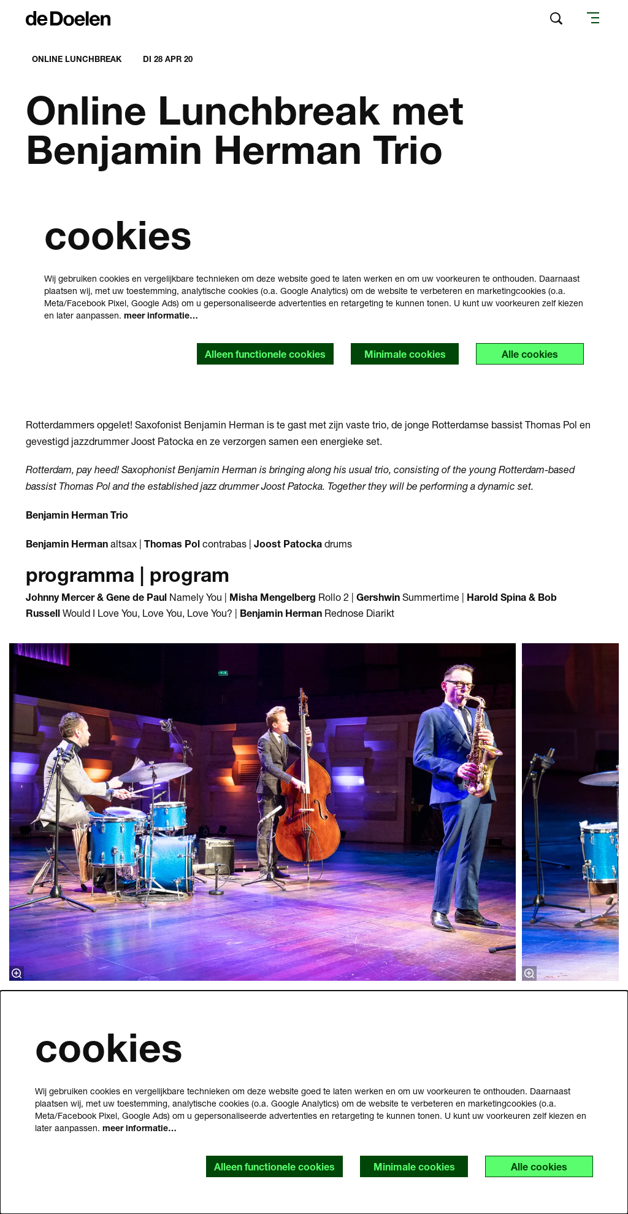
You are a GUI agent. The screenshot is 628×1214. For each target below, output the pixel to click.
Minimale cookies (405, 354)
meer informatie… (161, 315)
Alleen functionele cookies (265, 354)
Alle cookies (530, 354)
